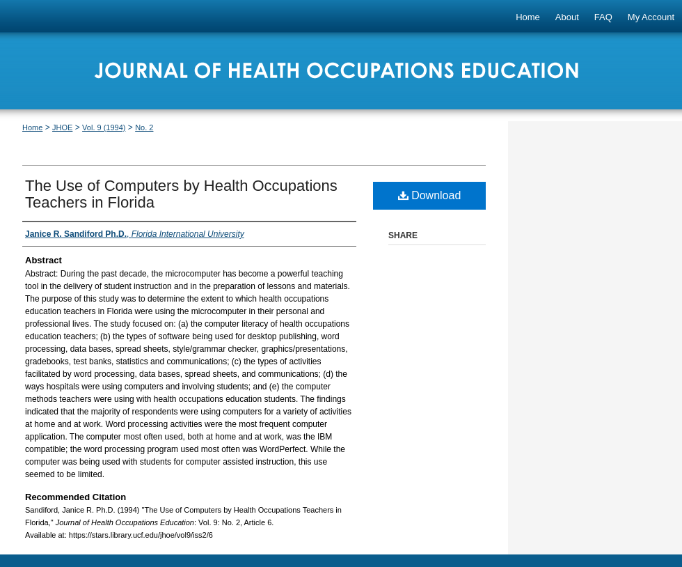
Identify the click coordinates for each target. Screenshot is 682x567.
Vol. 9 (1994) (103, 127)
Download (429, 195)
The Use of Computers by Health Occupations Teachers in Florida (181, 194)
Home (32, 127)
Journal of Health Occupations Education (341, 75)
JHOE (62, 127)
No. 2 (144, 127)
